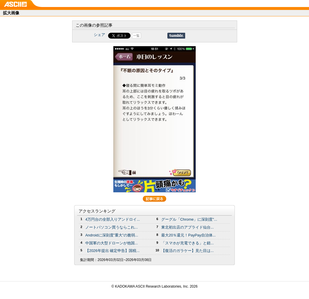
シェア (99, 34)
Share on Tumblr (176, 36)
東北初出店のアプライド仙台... (187, 227)
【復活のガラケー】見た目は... (187, 250)
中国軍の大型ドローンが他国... (111, 243)
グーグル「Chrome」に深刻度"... (189, 219)
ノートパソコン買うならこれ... (111, 227)
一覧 (136, 35)
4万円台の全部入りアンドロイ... (112, 219)
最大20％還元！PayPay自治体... (188, 235)
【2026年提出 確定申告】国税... (112, 250)
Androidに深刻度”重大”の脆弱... (111, 235)
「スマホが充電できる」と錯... (187, 243)
